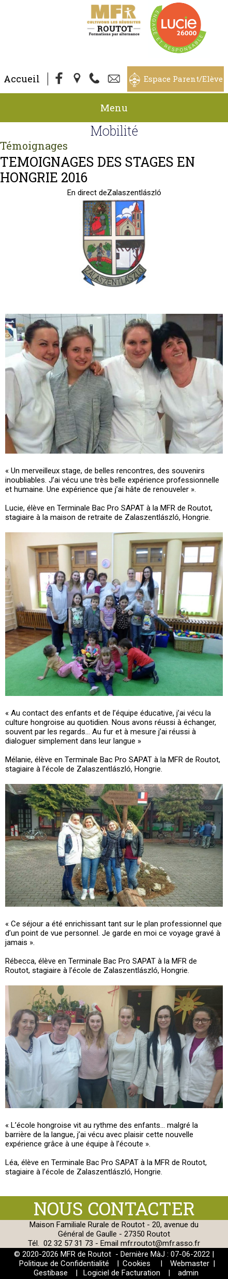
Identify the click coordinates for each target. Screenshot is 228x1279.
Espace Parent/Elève (183, 79)
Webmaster (189, 1263)
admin (188, 1272)
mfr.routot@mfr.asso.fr (160, 1243)
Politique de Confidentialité (64, 1263)
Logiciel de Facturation (121, 1272)
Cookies (136, 1263)
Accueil (22, 78)
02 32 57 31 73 (68, 1243)
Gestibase (51, 1272)
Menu (114, 107)
